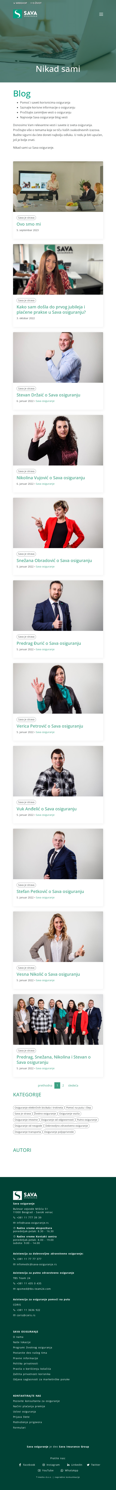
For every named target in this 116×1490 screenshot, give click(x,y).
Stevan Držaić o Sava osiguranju (48, 395)
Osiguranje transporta (28, 1132)
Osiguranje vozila (69, 1113)
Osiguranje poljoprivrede (59, 1132)
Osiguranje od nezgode (28, 1125)
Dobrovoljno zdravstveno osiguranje (66, 1125)
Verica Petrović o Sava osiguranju (50, 726)
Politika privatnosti (25, 1363)
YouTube (46, 1470)
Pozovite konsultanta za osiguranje (36, 1401)
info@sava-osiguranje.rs (33, 1222)
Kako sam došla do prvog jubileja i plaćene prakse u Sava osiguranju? (51, 309)
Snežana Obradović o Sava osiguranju (54, 560)
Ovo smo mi (29, 224)
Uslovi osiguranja (24, 1411)
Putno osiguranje (87, 1119)
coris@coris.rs (26, 1315)
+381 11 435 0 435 (29, 1283)
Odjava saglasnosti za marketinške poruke (41, 1379)
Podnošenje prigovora (27, 1422)
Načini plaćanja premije (29, 1406)
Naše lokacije (22, 1342)
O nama (18, 1337)
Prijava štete (21, 1416)
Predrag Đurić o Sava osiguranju (49, 643)
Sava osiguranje (45, 401)
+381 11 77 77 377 (29, 1259)
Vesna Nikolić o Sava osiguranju (48, 974)
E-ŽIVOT (37, 3)
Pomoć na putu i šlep (78, 1107)
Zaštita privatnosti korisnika (31, 1374)
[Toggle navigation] (101, 14)
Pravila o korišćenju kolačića (32, 1368)
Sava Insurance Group (74, 1446)
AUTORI (22, 1150)
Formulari (19, 1427)
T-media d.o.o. (44, 1477)
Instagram (51, 1464)
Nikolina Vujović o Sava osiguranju (51, 477)
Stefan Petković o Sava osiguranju (50, 891)
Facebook (26, 1464)
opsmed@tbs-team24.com (34, 1288)
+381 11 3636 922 (28, 1310)
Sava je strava (26, 217)
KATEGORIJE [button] (27, 1094)
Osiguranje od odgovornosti (57, 1119)
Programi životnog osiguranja (32, 1347)
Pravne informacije (25, 1358)
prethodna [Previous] (45, 1085)
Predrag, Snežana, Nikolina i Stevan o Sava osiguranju (54, 1059)
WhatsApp (69, 1470)
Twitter (93, 1464)
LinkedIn (74, 1464)
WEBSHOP (21, 3)
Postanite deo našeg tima (30, 1352)
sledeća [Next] (73, 1085)
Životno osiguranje (45, 1113)
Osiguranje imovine (26, 1119)
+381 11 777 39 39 (29, 1217)
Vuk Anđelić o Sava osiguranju (47, 809)
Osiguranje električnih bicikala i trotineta (39, 1107)
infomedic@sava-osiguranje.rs (37, 1264)
